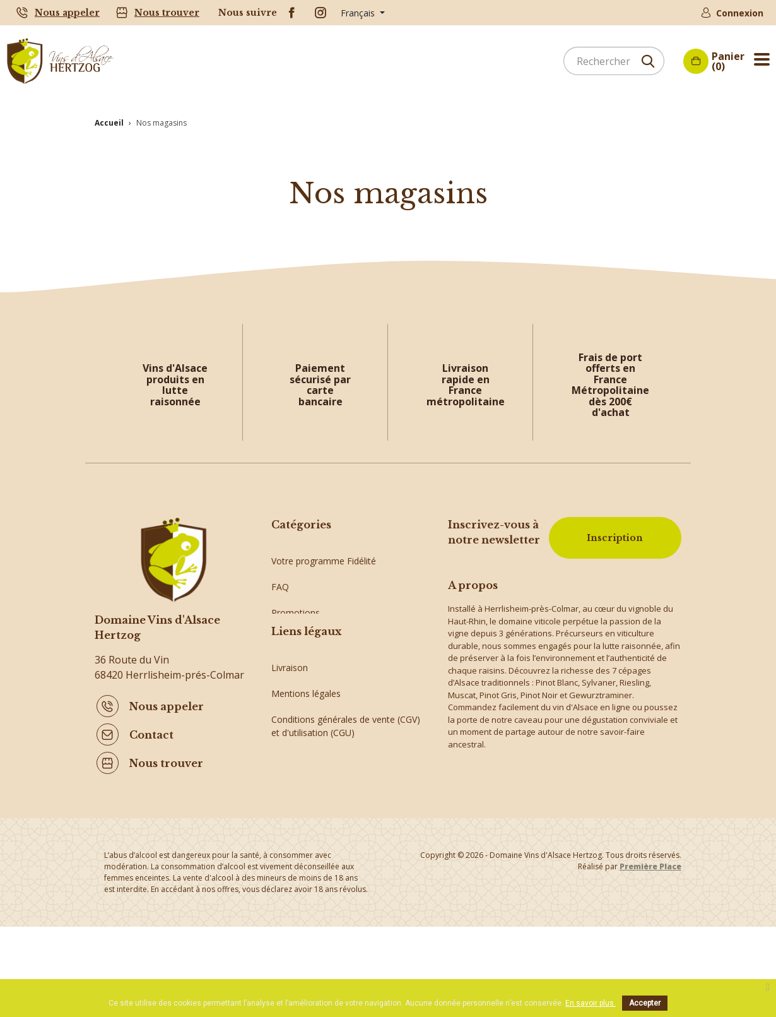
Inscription (615, 538)
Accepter (645, 1003)
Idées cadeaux (300, 655)
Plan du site (295, 851)
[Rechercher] (613, 61)
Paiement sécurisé (308, 825)
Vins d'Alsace (297, 681)
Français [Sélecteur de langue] (359, 13)
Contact (151, 734)
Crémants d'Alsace (309, 629)
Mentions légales (306, 760)
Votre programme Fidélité (323, 551)
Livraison (289, 734)
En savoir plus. (590, 1003)
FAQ (280, 577)
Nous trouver (166, 12)
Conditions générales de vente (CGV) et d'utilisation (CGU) (345, 793)
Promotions (295, 603)
